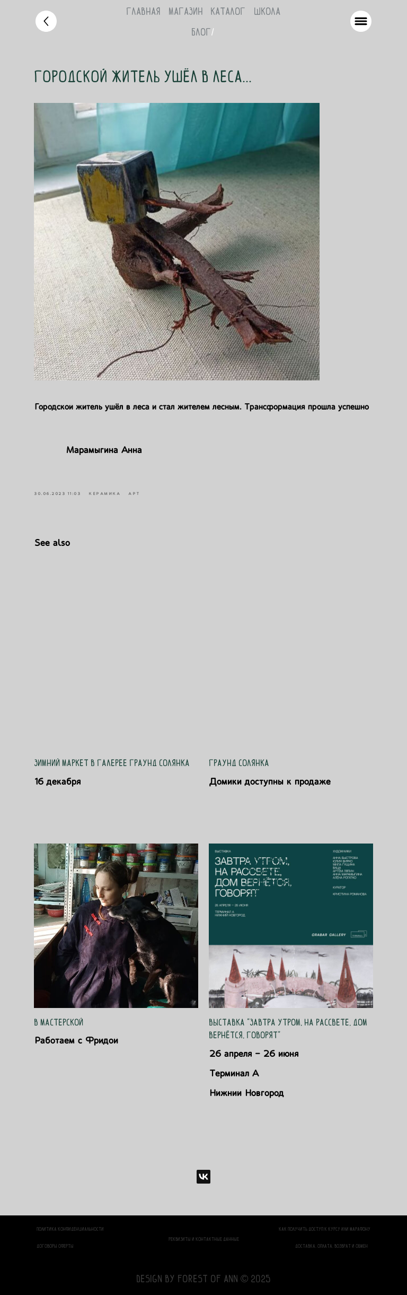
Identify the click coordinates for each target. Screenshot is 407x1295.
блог (201, 32)
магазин (186, 11)
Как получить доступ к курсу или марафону (324, 1229)
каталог (227, 11)
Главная (143, 11)
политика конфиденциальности (70, 1229)
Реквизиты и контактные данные (204, 1239)
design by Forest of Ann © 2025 (203, 1278)
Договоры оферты (55, 1246)
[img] (46, 21)
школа (267, 11)
